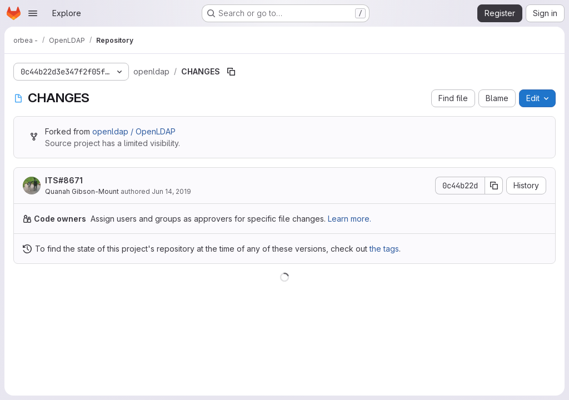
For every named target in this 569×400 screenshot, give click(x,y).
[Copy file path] (231, 72)
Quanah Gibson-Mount (82, 191)
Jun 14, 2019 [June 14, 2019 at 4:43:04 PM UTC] (171, 191)
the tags (384, 248)
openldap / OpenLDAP (134, 131)
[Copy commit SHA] (494, 185)
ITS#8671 (64, 180)
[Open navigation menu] (33, 13)
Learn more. (349, 218)
